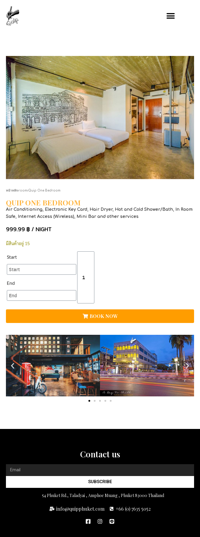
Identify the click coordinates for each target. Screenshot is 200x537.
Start (12, 257)
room (22, 190)
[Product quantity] (85, 277)
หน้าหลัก (12, 190)
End (11, 283)
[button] (187, 16)
